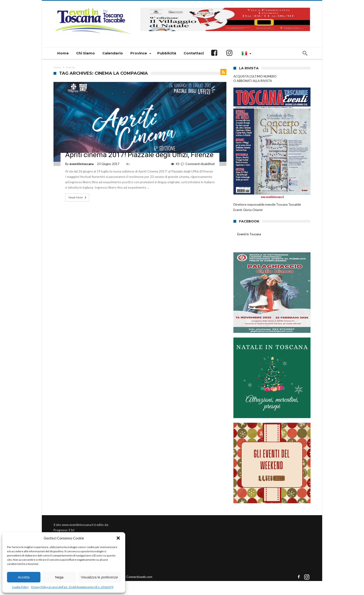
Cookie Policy (20, 587)
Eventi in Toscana (249, 234)
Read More (77, 197)
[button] (118, 538)
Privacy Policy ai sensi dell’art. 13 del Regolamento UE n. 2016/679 (72, 587)
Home (57, 67)
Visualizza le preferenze (99, 577)
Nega (59, 577)
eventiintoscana (81, 164)
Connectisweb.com (139, 577)
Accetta (23, 577)
